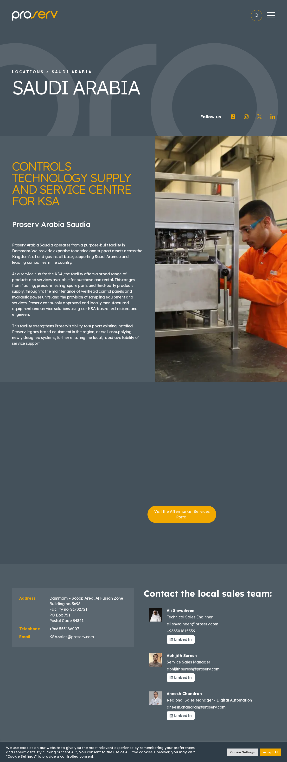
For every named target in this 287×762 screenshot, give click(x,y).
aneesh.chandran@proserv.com (196, 707)
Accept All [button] (270, 752)
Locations (28, 71)
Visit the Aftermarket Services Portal (182, 514)
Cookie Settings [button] (242, 752)
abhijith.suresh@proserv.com (193, 669)
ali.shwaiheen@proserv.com (192, 624)
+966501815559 (181, 631)
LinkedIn (181, 639)
